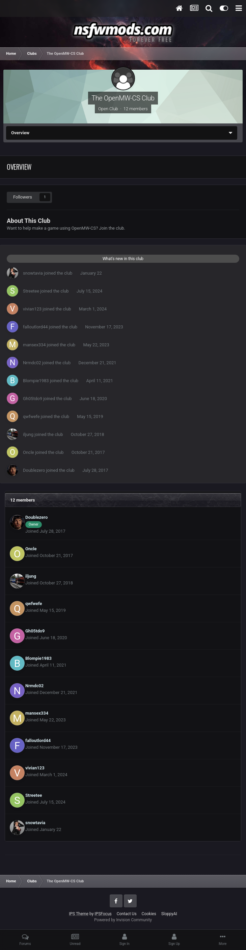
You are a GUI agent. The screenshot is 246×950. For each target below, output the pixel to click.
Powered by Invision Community (123, 920)
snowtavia (33, 273)
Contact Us (127, 913)
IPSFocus (102, 913)
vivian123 (32, 308)
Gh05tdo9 (32, 398)
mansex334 (34, 344)
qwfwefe (31, 416)
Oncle (28, 452)
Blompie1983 (36, 380)
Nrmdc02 (32, 362)
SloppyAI (169, 913)
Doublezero (34, 470)
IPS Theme (78, 913)
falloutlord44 (35, 326)
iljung (28, 434)
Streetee (31, 291)
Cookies (149, 913)
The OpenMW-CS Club (123, 98)
